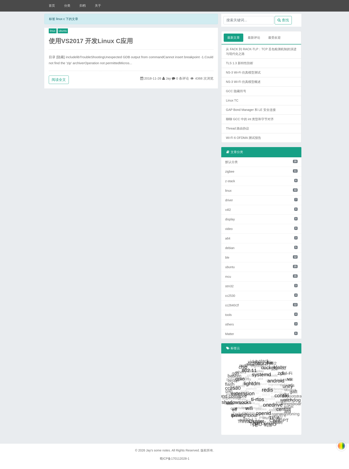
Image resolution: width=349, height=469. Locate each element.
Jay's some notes (158, 450)
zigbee (261, 171)
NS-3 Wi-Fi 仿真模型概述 (243, 82)
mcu (261, 276)
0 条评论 (182, 78)
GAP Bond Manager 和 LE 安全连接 (251, 110)
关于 (98, 5)
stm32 (261, 286)
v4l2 (261, 210)
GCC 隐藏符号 (236, 91)
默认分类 (261, 162)
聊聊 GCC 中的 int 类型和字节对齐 (250, 119)
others (261, 324)
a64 (261, 238)
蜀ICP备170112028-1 (174, 458)
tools (261, 315)
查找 (283, 20)
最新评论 (254, 37)
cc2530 (261, 295)
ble (261, 257)
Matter (261, 334)
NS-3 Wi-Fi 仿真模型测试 (243, 72)
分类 (67, 5)
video (261, 229)
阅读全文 (59, 80)
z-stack (261, 181)
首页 (52, 5)
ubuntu (63, 30)
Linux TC (232, 100)
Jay (168, 78)
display (261, 219)
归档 (82, 5)
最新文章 (233, 37)
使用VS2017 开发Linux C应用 (91, 41)
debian (261, 248)
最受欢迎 (274, 37)
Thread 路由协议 (237, 128)
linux (52, 30)
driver (261, 200)
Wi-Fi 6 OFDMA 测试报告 (243, 138)
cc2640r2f (261, 305)
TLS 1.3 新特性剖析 (239, 63)
